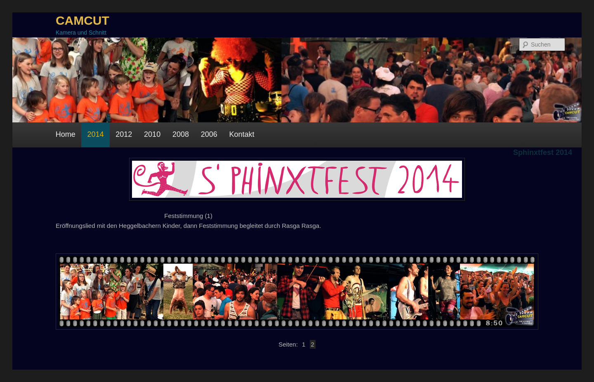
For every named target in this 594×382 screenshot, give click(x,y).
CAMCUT (82, 20)
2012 (124, 134)
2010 (152, 134)
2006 (209, 134)
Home (65, 134)
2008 (180, 134)
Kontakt (242, 134)
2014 (95, 134)
